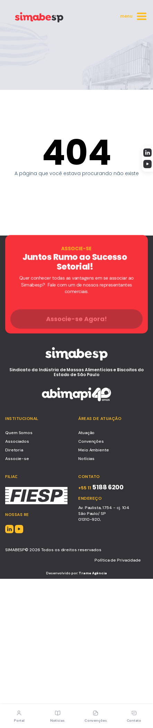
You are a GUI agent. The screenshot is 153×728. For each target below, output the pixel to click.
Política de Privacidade (117, 560)
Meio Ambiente (93, 450)
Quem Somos (19, 432)
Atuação (86, 432)
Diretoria (14, 450)
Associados (17, 441)
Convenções (91, 441)
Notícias (86, 458)
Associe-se (17, 458)
